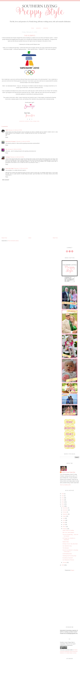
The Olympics (66, 548)
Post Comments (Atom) (13, 240)
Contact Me (45, 28)
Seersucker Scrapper (10, 141)
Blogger (72, 571)
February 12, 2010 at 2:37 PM (15, 130)
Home (32, 28)
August (64, 517)
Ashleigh (7, 157)
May (64, 523)
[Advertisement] (13, 226)
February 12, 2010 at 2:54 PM (23, 141)
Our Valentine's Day (67, 546)
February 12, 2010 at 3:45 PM (14, 149)
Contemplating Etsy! (67, 554)
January (64, 563)
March (64, 527)
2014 (63, 498)
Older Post (55, 237)
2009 (63, 566)
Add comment (5, 179)
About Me (38, 28)
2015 (63, 496)
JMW (6, 130)
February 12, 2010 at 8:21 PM (21, 168)
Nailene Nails (66, 542)
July (64, 519)
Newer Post (4, 237)
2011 (63, 505)
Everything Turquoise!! (68, 558)
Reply (6, 137)
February (65, 529)
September (65, 515)
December (65, 508)
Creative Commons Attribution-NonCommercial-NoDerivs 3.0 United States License (69, 652)
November (65, 511)
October (64, 513)
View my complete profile (65, 485)
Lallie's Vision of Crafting (68, 531)
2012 (63, 503)
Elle (6, 149)
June (64, 521)
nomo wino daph (9, 168)
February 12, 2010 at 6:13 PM (17, 157)
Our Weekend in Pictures (68, 560)
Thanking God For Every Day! (69, 556)
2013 (63, 500)
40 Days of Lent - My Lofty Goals (70, 544)
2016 (63, 494)
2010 (63, 507)
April (64, 525)
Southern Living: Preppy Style (68, 473)
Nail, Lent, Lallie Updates (68, 533)
